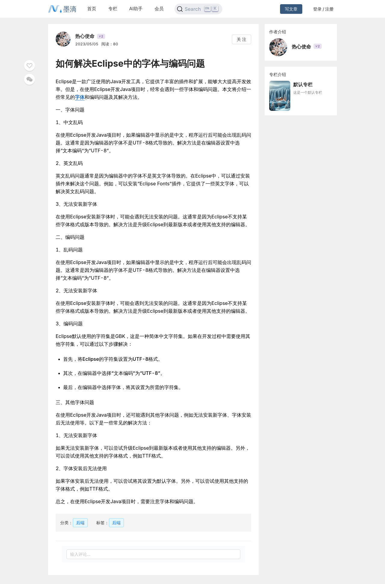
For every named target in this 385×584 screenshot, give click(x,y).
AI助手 (136, 8)
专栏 (112, 8)
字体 (80, 97)
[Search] (198, 9)
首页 (91, 8)
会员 (159, 8)
